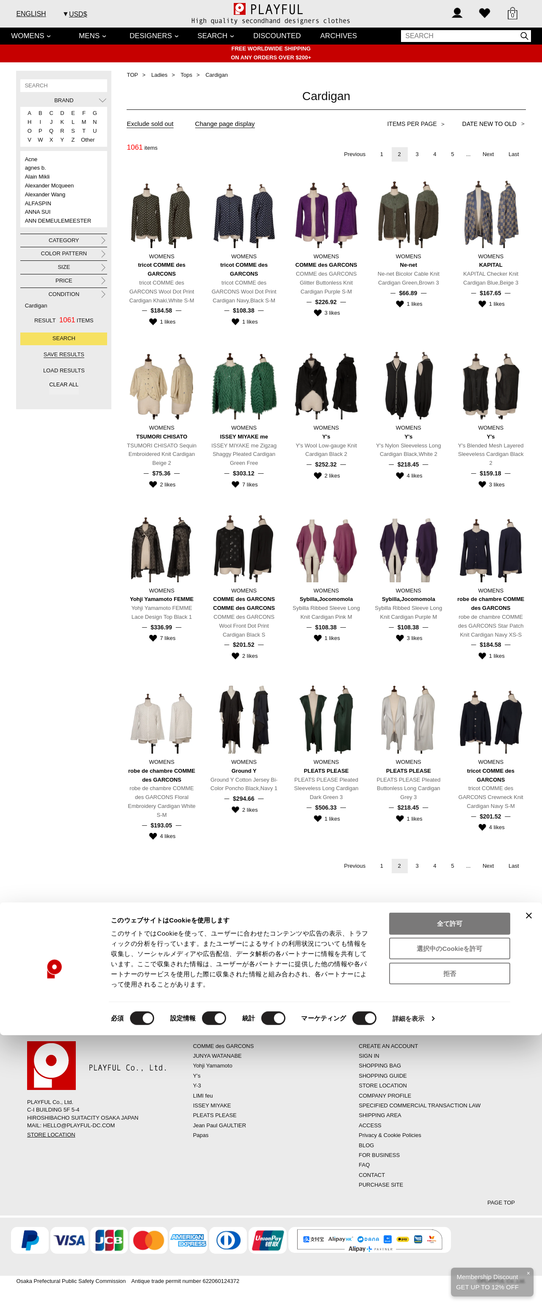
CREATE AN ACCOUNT (388, 1046)
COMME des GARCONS (223, 1046)
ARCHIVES (338, 36)
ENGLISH (31, 13)
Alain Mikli (37, 176)
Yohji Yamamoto (212, 1065)
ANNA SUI (38, 212)
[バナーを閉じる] (529, 1185)
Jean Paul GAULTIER (219, 1125)
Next (488, 154)
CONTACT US (388, 1009)
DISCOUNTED (277, 36)
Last (514, 154)
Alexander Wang (45, 194)
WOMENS (27, 36)
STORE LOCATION (51, 1135)
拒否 (449, 1243)
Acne (31, 159)
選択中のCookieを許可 (449, 1218)
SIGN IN (369, 1056)
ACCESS (370, 1125)
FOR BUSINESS (379, 1155)
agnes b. (35, 168)
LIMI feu (203, 1096)
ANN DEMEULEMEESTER (58, 221)
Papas (201, 1135)
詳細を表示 (409, 1288)
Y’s (197, 1076)
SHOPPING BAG (380, 1065)
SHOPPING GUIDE (382, 1076)
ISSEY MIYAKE (212, 1105)
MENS (89, 36)
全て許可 (449, 1193)
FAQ (364, 1165)
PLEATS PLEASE (215, 1115)
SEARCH (212, 36)
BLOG (366, 1145)
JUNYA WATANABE (217, 1056)
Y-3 (197, 1085)
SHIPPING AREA (380, 1115)
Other (84, 140)
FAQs (139, 1009)
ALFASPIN (38, 203)
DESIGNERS (151, 36)
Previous (355, 154)
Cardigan (36, 305)
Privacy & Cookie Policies (390, 1135)
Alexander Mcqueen (49, 185)
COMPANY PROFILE (385, 1096)
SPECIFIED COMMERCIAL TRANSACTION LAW (420, 1105)
